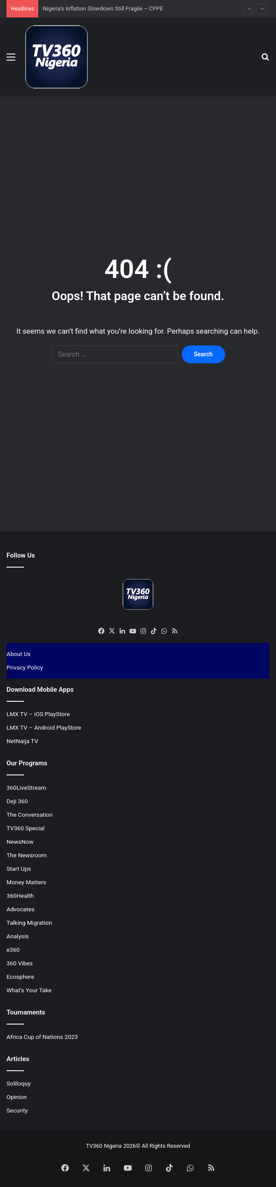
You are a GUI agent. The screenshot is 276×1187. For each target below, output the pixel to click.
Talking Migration (29, 922)
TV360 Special (26, 828)
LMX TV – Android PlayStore (44, 727)
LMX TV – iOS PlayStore (38, 713)
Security (17, 1110)
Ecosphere (20, 976)
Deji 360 (17, 801)
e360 (13, 949)
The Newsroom (27, 855)
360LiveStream (26, 787)
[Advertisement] (141, 166)
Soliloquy (18, 1083)
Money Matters (26, 882)
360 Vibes (20, 963)
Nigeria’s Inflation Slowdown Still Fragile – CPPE (103, 8)
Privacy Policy (25, 667)
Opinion (17, 1096)
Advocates (20, 909)
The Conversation (30, 814)
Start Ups (19, 868)
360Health (20, 895)
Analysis (18, 936)
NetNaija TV (22, 740)
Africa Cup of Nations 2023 (42, 1036)
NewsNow (20, 841)
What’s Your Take (29, 990)
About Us (19, 653)
